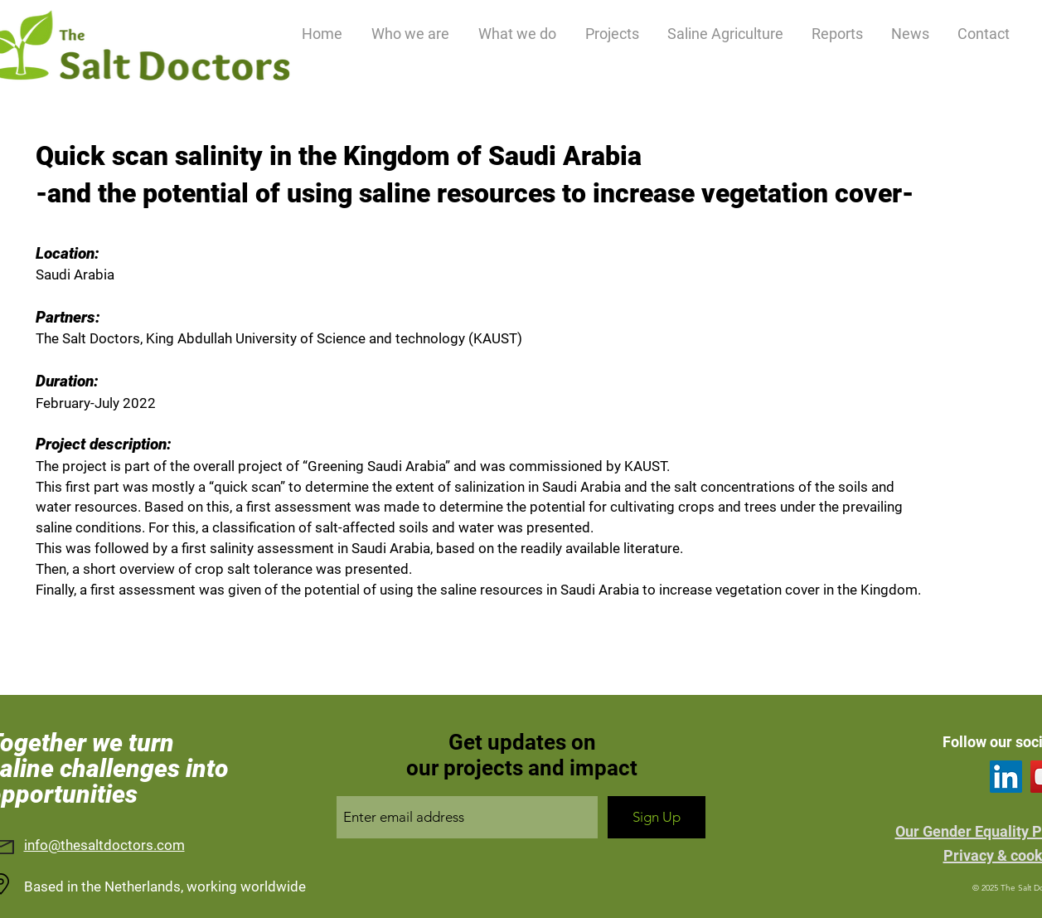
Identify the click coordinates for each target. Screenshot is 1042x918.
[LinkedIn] (1006, 776)
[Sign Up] (656, 817)
